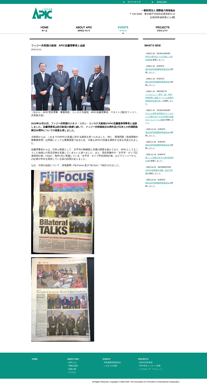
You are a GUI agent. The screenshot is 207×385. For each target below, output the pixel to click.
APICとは (72, 362)
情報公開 (72, 369)
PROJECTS (143, 359)
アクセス (72, 372)
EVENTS (106, 359)
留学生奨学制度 (146, 362)
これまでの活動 (110, 366)
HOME (35, 359)
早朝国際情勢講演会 (112, 362)
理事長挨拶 (73, 366)
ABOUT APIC (73, 359)
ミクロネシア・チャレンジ (150, 369)
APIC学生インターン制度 (150, 366)
